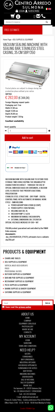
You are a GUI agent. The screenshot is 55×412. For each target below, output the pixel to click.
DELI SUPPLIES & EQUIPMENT (23, 39)
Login (27, 340)
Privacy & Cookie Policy (13, 399)
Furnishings (27, 356)
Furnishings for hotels (27, 368)
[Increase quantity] (49, 131)
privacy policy (25, 306)
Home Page (7, 39)
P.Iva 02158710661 (43, 399)
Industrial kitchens (27, 362)
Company (27, 320)
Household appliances (27, 365)
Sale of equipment (27, 382)
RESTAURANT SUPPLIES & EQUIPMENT (19, 281)
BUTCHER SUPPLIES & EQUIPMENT (18, 274)
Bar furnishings (27, 359)
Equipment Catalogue (27, 323)
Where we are (27, 329)
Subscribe (28, 342)
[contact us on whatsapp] (51, 407)
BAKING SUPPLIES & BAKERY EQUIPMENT (20, 288)
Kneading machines (27, 373)
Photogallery (27, 326)
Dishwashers (27, 376)
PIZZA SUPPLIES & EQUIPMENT (16, 284)
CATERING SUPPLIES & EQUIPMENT (18, 292)
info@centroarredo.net (30, 396)
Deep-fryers (27, 370)
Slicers (27, 353)
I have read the (18, 307)
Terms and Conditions (27, 345)
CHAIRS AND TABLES (12, 258)
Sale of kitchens (27, 379)
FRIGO (7, 268)
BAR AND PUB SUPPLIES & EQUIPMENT (19, 277)
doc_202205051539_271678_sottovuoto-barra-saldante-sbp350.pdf (27, 238)
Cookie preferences (30, 399)
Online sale (27, 385)
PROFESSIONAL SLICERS (13, 271)
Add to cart (27, 137)
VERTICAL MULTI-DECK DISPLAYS (16, 265)
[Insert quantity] (27, 130)
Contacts (27, 332)
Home (27, 317)
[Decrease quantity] (6, 131)
